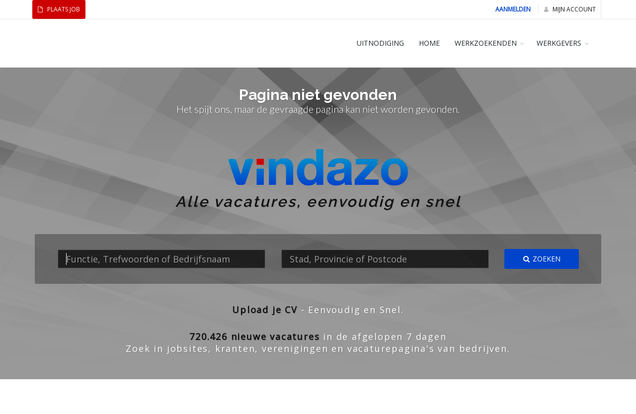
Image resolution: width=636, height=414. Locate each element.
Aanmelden (513, 9)
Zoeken (541, 258)
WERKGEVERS (559, 43)
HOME (429, 43)
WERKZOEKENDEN (486, 43)
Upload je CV (265, 310)
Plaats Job (59, 9)
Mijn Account (570, 9)
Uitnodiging (380, 43)
